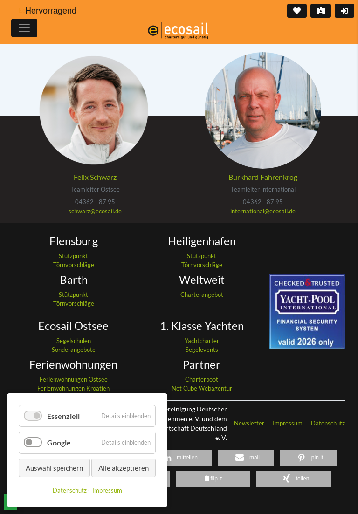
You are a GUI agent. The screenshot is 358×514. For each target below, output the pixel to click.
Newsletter (250, 423)
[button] (178, 458)
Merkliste (296, 10)
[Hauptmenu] (24, 28)
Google (59, 442)
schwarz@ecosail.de (95, 211)
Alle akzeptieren (123, 468)
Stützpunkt (73, 256)
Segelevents (202, 349)
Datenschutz (328, 423)
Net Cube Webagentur (202, 388)
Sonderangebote (74, 349)
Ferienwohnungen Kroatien (73, 388)
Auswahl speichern (54, 468)
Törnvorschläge (73, 264)
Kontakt (320, 10)
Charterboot (201, 379)
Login (343, 10)
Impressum (288, 423)
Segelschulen (73, 340)
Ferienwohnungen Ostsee (74, 379)
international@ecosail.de (263, 211)
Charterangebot (201, 294)
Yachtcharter (202, 340)
